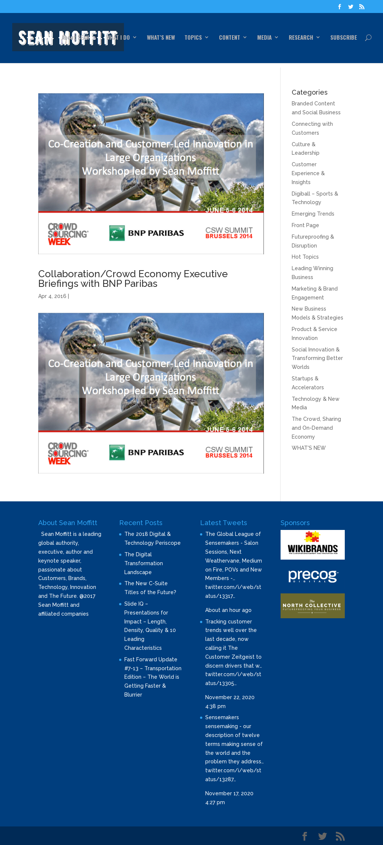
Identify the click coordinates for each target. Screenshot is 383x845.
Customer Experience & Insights (308, 173)
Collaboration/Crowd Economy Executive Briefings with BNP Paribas (133, 278)
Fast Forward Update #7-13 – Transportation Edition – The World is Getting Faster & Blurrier (152, 677)
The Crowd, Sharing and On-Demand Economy (316, 428)
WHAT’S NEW (161, 38)
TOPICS (193, 38)
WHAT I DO (118, 38)
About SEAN (75, 38)
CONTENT (229, 38)
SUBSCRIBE (343, 38)
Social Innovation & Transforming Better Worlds (317, 358)
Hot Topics (305, 257)
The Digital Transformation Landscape (143, 563)
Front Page (305, 225)
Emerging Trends (313, 214)
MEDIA (264, 38)
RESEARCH (301, 38)
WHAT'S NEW (309, 448)
